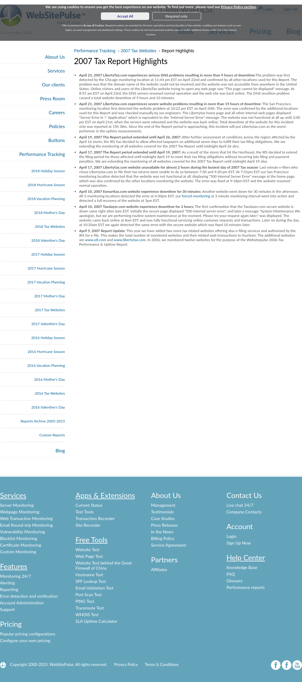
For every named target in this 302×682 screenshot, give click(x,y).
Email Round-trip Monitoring (26, 525)
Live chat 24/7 (239, 505)
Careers (57, 112)
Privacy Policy (126, 664)
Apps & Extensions (105, 495)
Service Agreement (168, 545)
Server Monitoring (17, 505)
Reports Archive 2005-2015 (43, 421)
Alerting (7, 582)
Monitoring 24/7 (15, 576)
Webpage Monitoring (19, 511)
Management (163, 505)
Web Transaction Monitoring (26, 518)
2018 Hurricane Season (46, 185)
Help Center (245, 557)
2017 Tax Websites (50, 310)
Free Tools (92, 539)
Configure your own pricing (25, 640)
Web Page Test (89, 556)
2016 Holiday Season (48, 337)
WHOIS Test (87, 614)
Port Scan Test (89, 594)
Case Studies (163, 518)
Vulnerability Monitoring (22, 531)
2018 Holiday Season (48, 171)
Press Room (52, 98)
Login (231, 536)
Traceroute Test (90, 607)
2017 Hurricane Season (46, 268)
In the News (162, 531)
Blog (60, 450)
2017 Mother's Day (49, 296)
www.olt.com (95, 240)
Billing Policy (162, 538)
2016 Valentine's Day (48, 407)
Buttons (56, 140)
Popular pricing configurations (27, 633)
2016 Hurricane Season (46, 351)
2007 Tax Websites (139, 50)
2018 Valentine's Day (48, 240)
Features (13, 566)
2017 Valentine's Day (48, 324)
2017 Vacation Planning (46, 282)
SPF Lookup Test (91, 581)
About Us (55, 57)
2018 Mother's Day (49, 212)
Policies (57, 126)
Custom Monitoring (18, 551)
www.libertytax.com (130, 240)
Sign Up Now (238, 542)
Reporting (9, 589)
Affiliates (159, 569)
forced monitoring (196, 196)
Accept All (125, 16)
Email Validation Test (94, 587)
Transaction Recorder (95, 518)
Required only (176, 16)
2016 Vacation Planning (46, 365)
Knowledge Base (241, 567)
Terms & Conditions (161, 664)
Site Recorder (88, 525)
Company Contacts (244, 511)
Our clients (53, 84)
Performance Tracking (42, 154)
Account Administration (22, 602)
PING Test (85, 601)
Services (56, 70)
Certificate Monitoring (20, 545)
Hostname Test (89, 574)
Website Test (87, 549)
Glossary (234, 580)
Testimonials (162, 511)
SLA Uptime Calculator (96, 621)
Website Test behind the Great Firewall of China (104, 565)
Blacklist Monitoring (18, 538)
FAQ (230, 574)
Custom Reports (52, 435)
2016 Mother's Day (49, 379)
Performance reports (245, 587)
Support (7, 609)
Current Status (89, 505)
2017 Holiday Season (48, 254)
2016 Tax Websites (50, 393)
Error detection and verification (29, 596)
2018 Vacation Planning (46, 198)
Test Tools (85, 511)
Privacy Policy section (238, 7)
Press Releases (164, 525)
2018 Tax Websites (50, 226)
